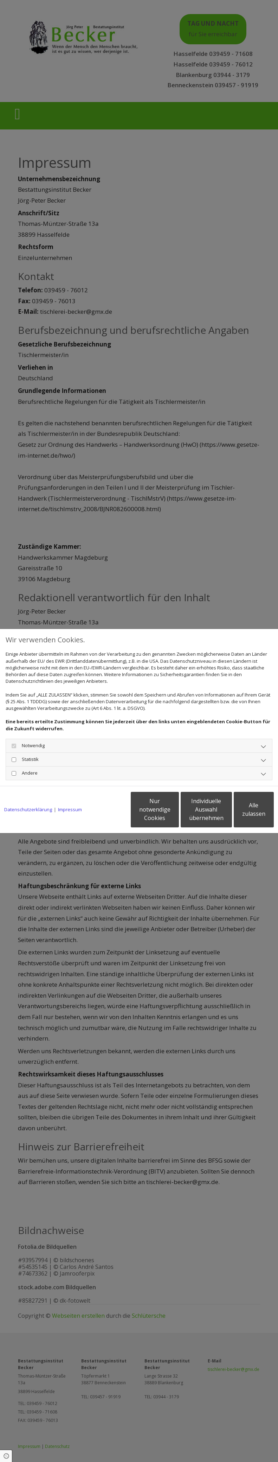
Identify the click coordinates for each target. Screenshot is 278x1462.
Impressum (70, 791)
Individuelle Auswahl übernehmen (174, 813)
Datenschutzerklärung (28, 791)
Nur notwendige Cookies (107, 813)
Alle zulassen (241, 813)
